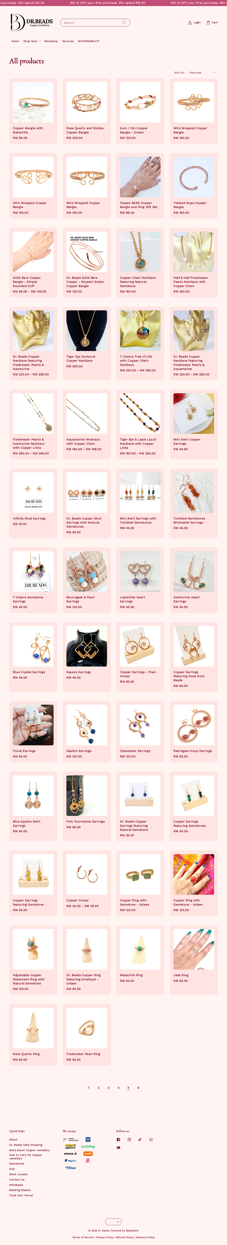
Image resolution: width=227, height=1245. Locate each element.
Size (12, 1168)
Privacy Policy (105, 1237)
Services (68, 41)
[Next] (148, 1088)
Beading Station (20, 1190)
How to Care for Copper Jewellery (25, 1156)
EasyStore (132, 1230)
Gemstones (16, 1163)
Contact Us (16, 1179)
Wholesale (16, 1184)
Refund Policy (125, 1237)
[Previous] (79, 1088)
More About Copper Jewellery (29, 1150)
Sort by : (180, 72)
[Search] (124, 22)
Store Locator (18, 1174)
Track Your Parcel (21, 1195)
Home (15, 41)
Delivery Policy (145, 1237)
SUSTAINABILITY (88, 41)
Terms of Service (83, 1237)
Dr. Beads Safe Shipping (25, 1144)
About (13, 1139)
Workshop (51, 41)
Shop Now (30, 41)
